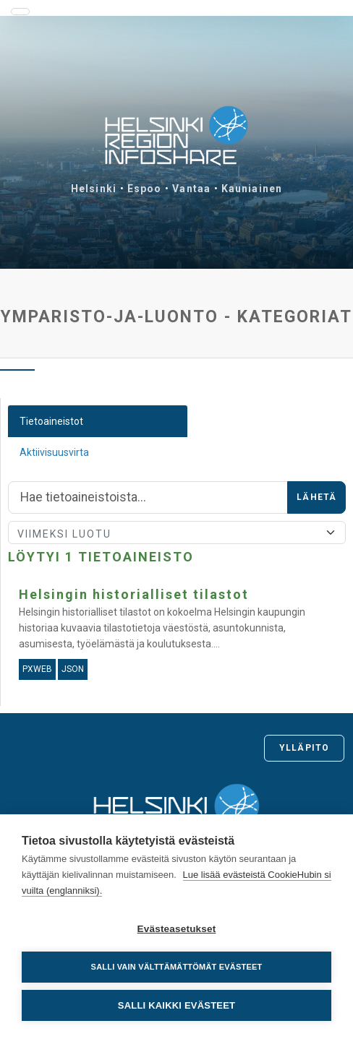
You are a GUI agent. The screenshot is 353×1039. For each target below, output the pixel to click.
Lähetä (316, 497)
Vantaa (191, 188)
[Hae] (148, 497)
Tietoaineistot (51, 421)
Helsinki (93, 188)
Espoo (144, 188)
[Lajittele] (177, 532)
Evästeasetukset (176, 928)
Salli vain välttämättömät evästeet (177, 966)
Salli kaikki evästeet (176, 1005)
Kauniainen (251, 188)
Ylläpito (304, 748)
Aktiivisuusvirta (54, 452)
